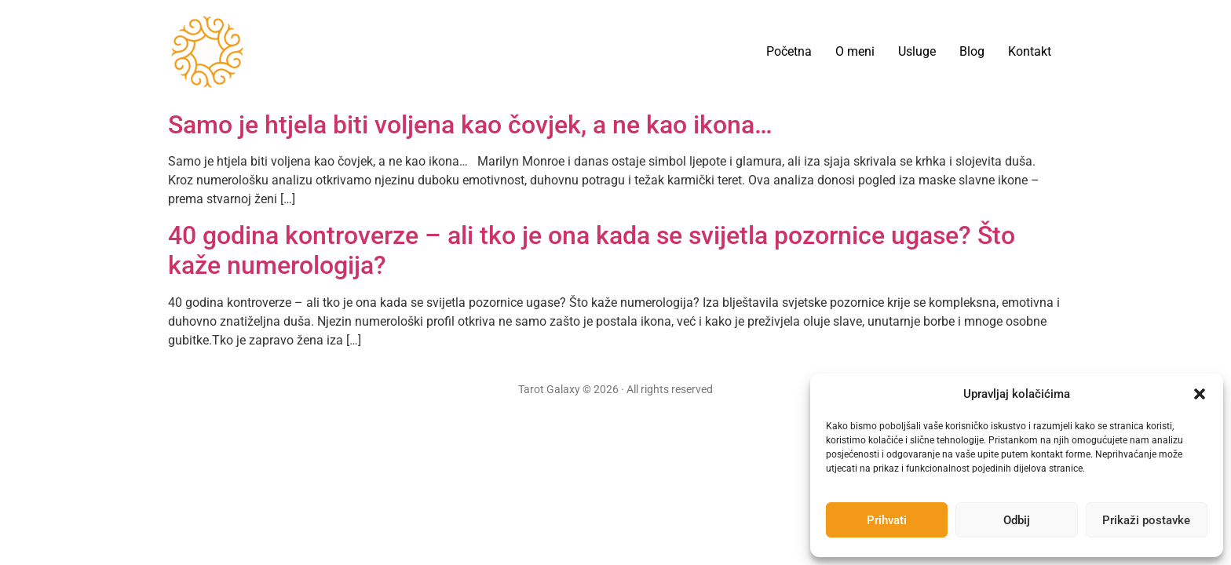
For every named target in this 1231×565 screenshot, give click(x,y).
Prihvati (887, 520)
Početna (789, 51)
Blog (971, 51)
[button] (1199, 394)
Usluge (917, 51)
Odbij (1016, 520)
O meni (855, 51)
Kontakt (1029, 51)
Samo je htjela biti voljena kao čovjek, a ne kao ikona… (470, 125)
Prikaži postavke (1146, 520)
